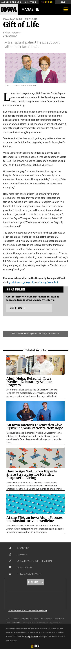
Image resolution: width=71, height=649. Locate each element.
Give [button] (63, 2)
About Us (23, 548)
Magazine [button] (46, 2)
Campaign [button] (30, 2)
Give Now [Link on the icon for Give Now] (33, 582)
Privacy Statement (31, 637)
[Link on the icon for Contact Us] (10, 567)
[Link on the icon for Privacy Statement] (10, 574)
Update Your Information (34, 561)
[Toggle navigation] (65, 9)
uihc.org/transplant (48, 282)
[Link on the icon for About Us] (10, 548)
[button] (35, 646)
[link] (35, 365)
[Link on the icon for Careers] (10, 554)
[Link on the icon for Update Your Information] (10, 561)
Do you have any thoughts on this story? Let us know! (35, 333)
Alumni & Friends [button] (11, 2)
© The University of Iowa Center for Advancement (27, 611)
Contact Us (24, 567)
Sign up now (18, 308)
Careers (22, 554)
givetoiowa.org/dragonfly (22, 282)
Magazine (30, 9)
